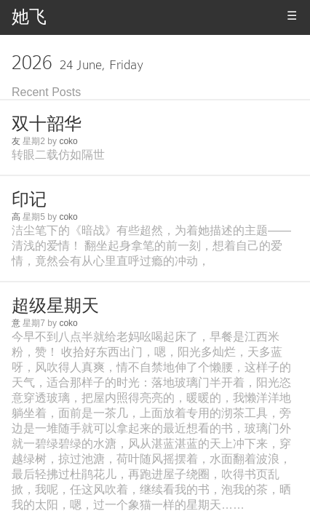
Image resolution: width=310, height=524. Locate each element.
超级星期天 (55, 305)
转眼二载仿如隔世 (58, 154)
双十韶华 (47, 123)
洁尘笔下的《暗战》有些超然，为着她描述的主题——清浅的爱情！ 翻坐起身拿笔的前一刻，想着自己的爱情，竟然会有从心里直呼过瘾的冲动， (151, 245)
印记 (29, 199)
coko (68, 141)
